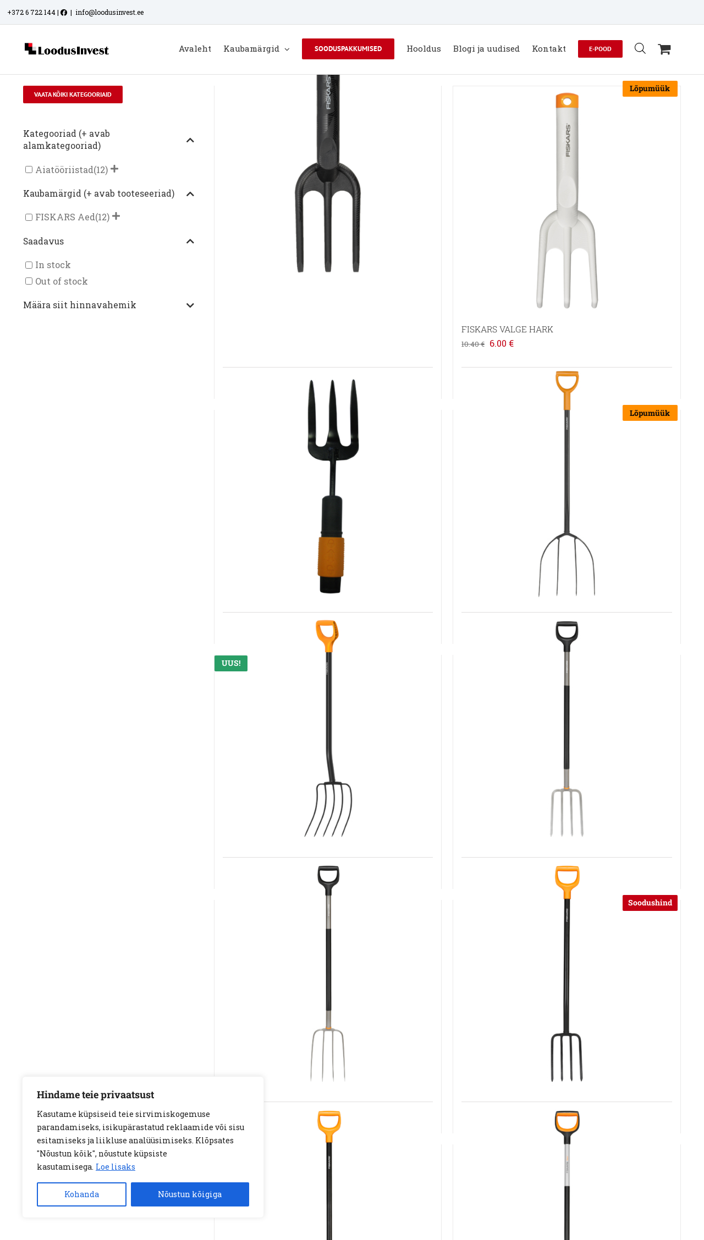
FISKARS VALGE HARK (507, 329)
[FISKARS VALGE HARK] (566, 199)
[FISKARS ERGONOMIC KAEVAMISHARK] (566, 729)
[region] (143, 1147)
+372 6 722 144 (31, 12)
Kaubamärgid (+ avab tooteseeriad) (108, 194)
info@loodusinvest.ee (109, 12)
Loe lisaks (115, 1166)
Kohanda (81, 1194)
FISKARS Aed (65, 217)
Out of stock (61, 281)
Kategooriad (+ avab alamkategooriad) (108, 139)
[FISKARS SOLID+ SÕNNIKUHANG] (328, 729)
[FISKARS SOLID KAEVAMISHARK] (566, 974)
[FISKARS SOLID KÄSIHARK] (328, 159)
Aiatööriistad (64, 169)
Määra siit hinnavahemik (108, 305)
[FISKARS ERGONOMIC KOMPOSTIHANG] (328, 974)
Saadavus (108, 242)
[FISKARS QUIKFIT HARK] (328, 484)
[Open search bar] (640, 48)
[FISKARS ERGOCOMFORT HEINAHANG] (566, 484)
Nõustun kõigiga (190, 1194)
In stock (53, 265)
